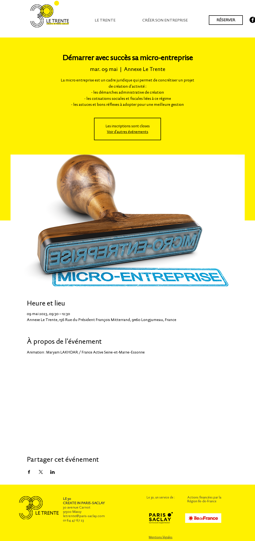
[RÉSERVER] (226, 20)
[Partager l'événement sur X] (41, 472)
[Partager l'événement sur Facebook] (29, 472)
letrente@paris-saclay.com (84, 516)
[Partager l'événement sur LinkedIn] (52, 472)
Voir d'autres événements (127, 131)
